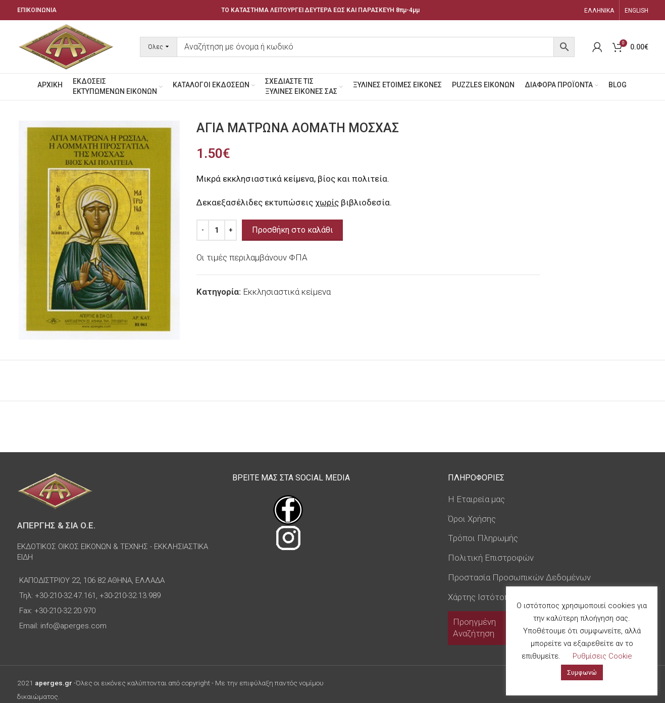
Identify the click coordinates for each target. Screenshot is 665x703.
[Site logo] (66, 46)
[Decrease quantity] (202, 230)
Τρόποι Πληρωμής (483, 538)
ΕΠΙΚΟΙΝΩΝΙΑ (37, 10)
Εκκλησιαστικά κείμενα (287, 292)
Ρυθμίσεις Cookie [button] (602, 656)
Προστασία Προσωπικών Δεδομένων (519, 577)
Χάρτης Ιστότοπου (483, 597)
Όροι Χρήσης (472, 519)
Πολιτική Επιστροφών (491, 558)
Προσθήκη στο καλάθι (292, 230)
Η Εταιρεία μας (476, 499)
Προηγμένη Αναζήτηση (474, 628)
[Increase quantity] (230, 230)
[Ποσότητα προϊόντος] (216, 230)
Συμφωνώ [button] (582, 672)
